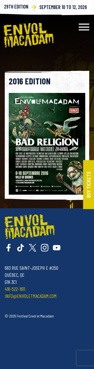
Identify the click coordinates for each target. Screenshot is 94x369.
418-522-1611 (15, 289)
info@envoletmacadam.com (31, 296)
